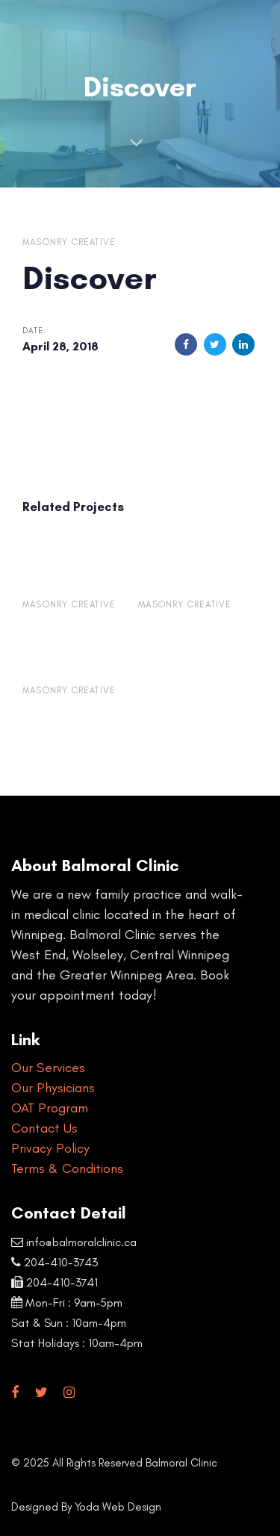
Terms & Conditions (67, 1168)
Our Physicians (53, 1088)
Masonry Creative (69, 242)
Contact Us (44, 1128)
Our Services (48, 1067)
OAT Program (49, 1108)
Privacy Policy (50, 1148)
